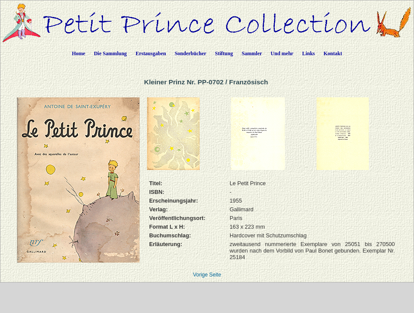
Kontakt (333, 53)
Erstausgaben (151, 53)
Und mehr (281, 53)
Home (78, 53)
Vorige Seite (207, 275)
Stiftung (224, 53)
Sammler (252, 53)
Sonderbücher (191, 53)
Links (308, 53)
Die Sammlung (110, 53)
